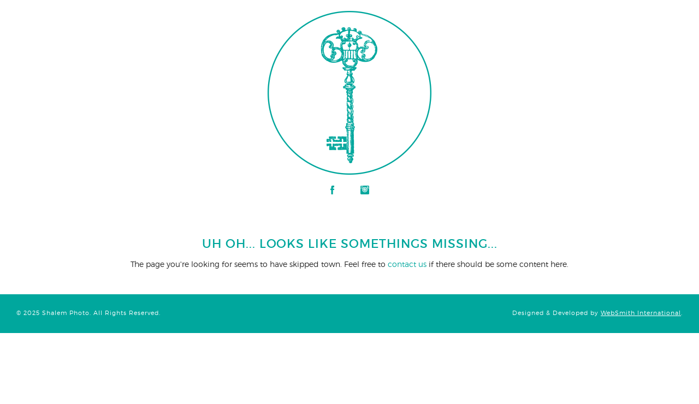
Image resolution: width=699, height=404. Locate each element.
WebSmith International (641, 313)
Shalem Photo (116, 16)
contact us (407, 264)
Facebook (332, 190)
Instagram (364, 190)
